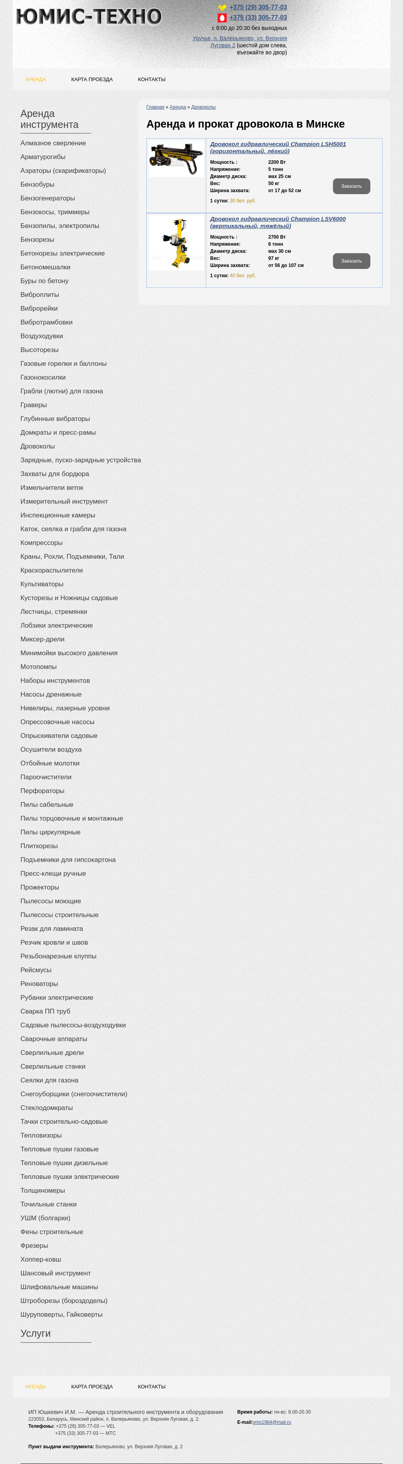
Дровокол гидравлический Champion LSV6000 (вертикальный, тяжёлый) (278, 222)
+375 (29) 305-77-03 (258, 7)
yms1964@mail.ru (272, 1422)
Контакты (152, 79)
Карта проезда (92, 79)
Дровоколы (203, 107)
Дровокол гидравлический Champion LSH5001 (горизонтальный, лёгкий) (278, 147)
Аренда (35, 79)
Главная (155, 107)
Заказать (351, 186)
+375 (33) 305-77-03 (258, 17)
